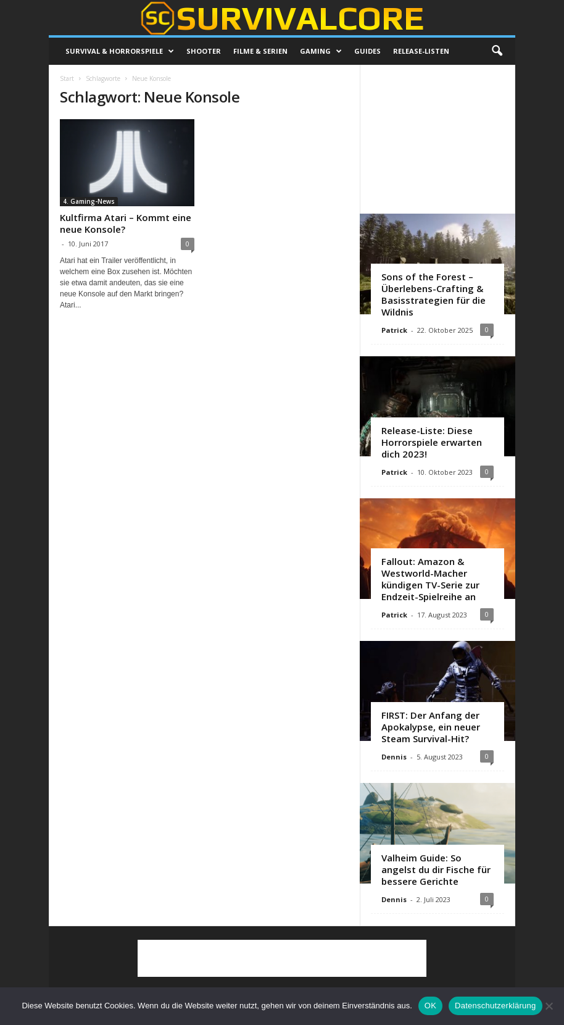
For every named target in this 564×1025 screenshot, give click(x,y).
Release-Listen (421, 51)
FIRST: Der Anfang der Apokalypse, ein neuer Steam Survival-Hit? (430, 727)
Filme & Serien (260, 51)
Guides (367, 51)
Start (67, 78)
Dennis (394, 756)
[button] (496, 51)
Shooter (203, 51)
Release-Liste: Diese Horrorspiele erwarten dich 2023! (431, 442)
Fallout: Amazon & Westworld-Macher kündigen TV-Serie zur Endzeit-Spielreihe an (430, 579)
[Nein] (548, 1006)
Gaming (321, 51)
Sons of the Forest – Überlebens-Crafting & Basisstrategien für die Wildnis (433, 294)
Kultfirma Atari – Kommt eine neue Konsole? (125, 223)
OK (430, 1005)
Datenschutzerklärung (495, 1005)
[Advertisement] (438, 139)
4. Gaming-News (89, 201)
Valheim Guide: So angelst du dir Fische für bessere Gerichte (436, 869)
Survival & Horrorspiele (119, 51)
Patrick (394, 330)
